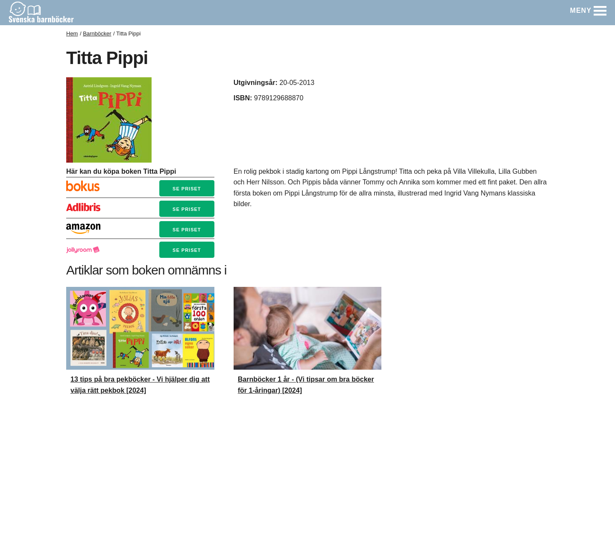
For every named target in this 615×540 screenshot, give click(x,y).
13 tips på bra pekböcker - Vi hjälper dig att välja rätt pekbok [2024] (140, 385)
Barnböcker (97, 33)
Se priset (187, 188)
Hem (72, 33)
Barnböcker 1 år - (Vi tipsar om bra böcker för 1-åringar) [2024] (306, 385)
